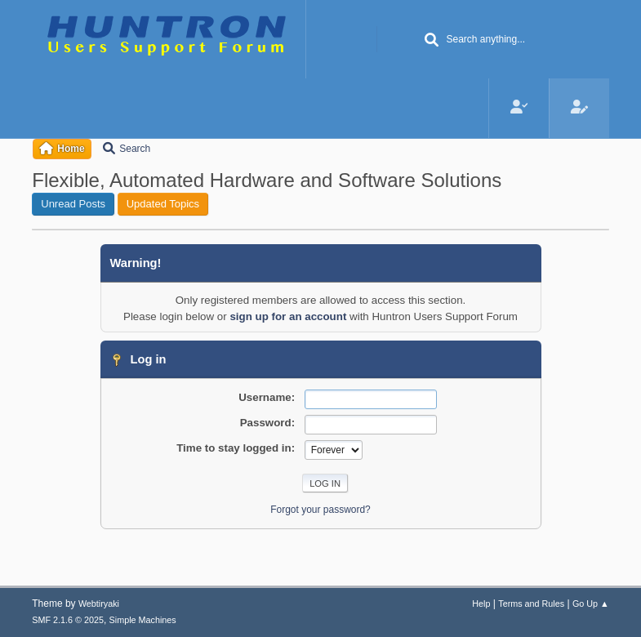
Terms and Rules (531, 603)
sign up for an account (287, 316)
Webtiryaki (98, 603)
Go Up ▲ (590, 603)
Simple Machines (142, 620)
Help (481, 603)
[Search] (431, 41)
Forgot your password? (320, 509)
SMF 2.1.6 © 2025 (68, 620)
